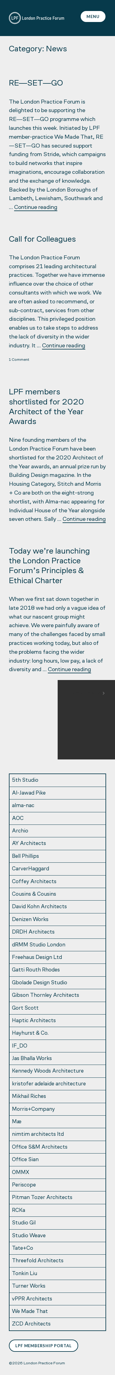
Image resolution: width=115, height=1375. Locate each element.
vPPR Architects (32, 1299)
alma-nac (23, 805)
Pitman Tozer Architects (42, 1197)
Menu (92, 16)
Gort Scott (25, 1008)
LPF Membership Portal (43, 1345)
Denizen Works (30, 919)
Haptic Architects (34, 1020)
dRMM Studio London (38, 945)
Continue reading (35, 207)
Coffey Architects (34, 881)
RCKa (18, 1210)
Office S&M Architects (39, 1147)
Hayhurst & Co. (30, 1033)
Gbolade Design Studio (39, 983)
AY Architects (29, 843)
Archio (20, 831)
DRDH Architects (33, 932)
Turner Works (28, 1286)
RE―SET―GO (36, 83)
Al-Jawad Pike (29, 793)
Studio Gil (24, 1223)
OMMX (20, 1172)
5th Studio (25, 780)
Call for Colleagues (42, 240)
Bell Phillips (25, 856)
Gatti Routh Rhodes (36, 970)
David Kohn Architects (39, 906)
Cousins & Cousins (34, 894)
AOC (18, 818)
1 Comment (19, 360)
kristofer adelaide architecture (49, 1084)
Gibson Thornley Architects (45, 995)
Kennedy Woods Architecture (48, 1071)
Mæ (16, 1122)
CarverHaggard (30, 869)
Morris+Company (33, 1109)
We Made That (30, 1311)
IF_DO (19, 1046)
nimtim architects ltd (38, 1134)
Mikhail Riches (29, 1096)
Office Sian (25, 1159)
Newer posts (83, 693)
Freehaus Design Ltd (37, 957)
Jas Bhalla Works (32, 1058)
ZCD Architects (31, 1324)
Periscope (24, 1185)
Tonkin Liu (24, 1273)
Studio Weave (29, 1235)
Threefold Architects (37, 1260)
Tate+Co (22, 1248)
